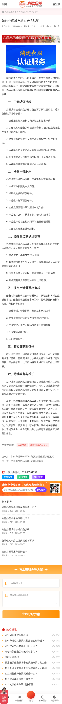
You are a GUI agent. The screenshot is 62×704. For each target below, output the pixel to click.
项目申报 (38, 477)
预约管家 (41, 490)
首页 (17, 12)
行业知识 (24, 12)
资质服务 (8, 477)
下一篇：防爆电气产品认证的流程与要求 (22, 461)
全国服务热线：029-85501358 (19, 472)
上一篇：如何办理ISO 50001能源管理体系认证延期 (28, 456)
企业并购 (23, 477)
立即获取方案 (31, 614)
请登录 (56, 4)
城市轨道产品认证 (39, 445)
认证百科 (34, 12)
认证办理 (22, 445)
